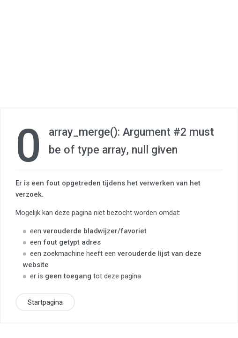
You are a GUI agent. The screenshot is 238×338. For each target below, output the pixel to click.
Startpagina (45, 302)
